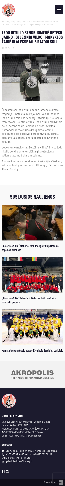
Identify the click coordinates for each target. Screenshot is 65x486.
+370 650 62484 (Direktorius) (21, 454)
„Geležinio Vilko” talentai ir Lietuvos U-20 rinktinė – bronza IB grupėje (29, 300)
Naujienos (15, 21)
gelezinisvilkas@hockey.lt (17, 461)
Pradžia (5, 21)
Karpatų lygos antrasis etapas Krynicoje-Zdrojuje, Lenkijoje (32, 350)
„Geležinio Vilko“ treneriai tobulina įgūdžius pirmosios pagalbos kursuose (30, 248)
